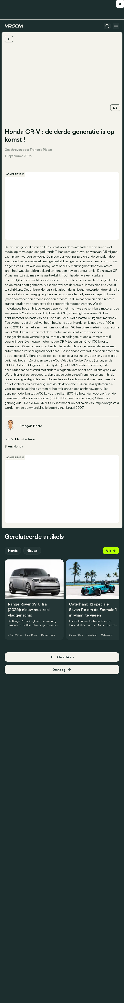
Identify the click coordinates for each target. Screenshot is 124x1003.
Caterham (92, 635)
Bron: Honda (14, 446)
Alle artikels (62, 657)
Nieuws (32, 551)
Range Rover (48, 635)
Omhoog (62, 670)
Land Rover (31, 635)
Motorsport (107, 635)
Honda (13, 551)
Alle (111, 551)
